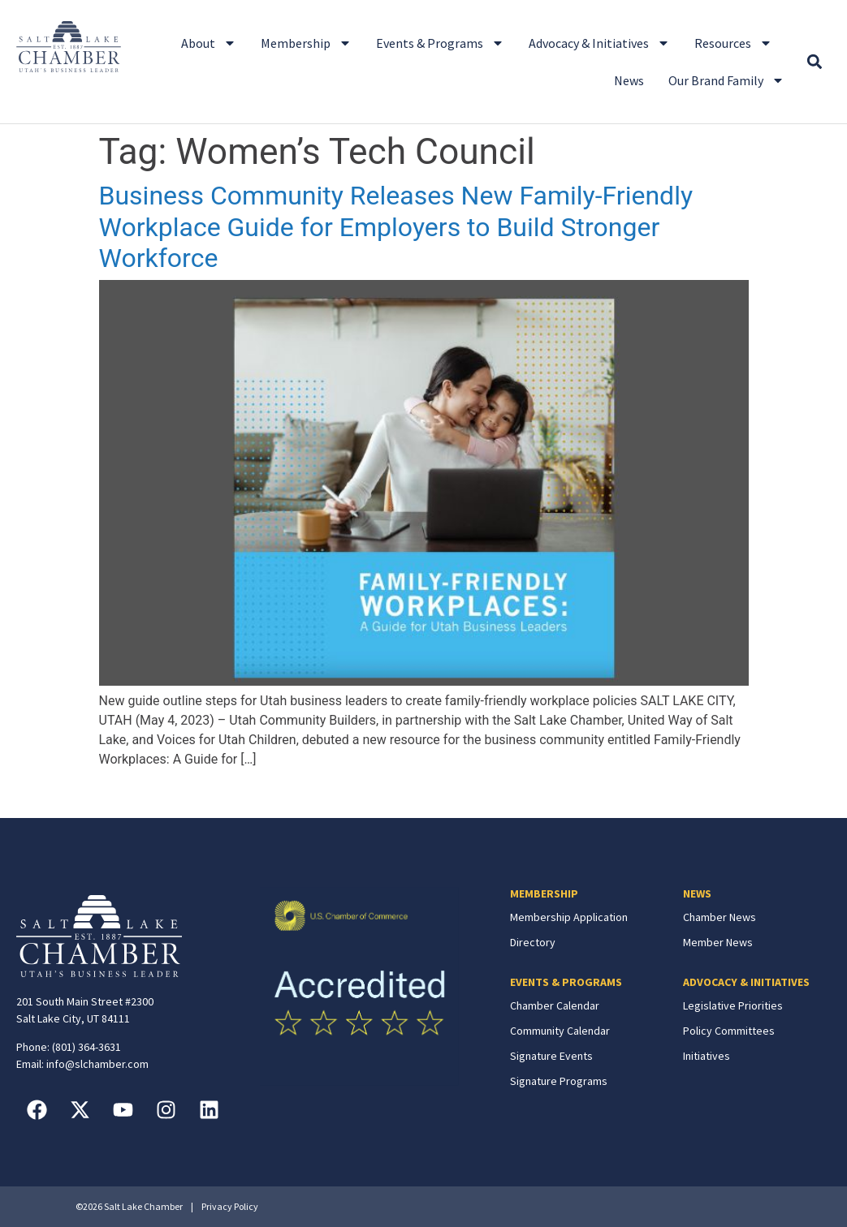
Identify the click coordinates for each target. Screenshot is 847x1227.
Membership (306, 43)
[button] (814, 62)
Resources (733, 43)
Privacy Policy (229, 1206)
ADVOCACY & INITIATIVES (746, 982)
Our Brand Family (726, 80)
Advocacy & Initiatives (599, 43)
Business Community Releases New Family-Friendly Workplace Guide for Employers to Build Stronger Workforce (396, 226)
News (629, 80)
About (208, 43)
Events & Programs (440, 43)
